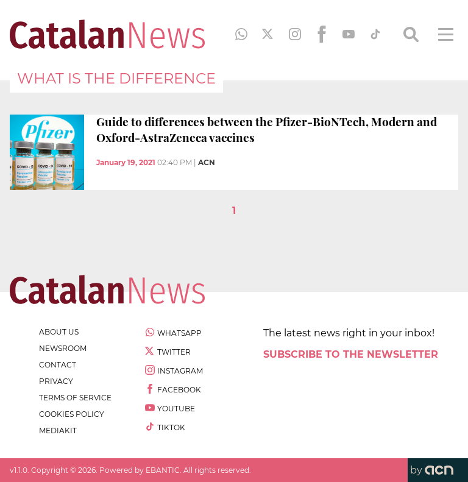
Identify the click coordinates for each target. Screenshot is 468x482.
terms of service (75, 397)
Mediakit (58, 430)
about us (59, 331)
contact (57, 364)
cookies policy (71, 414)
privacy (56, 381)
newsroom (63, 348)
